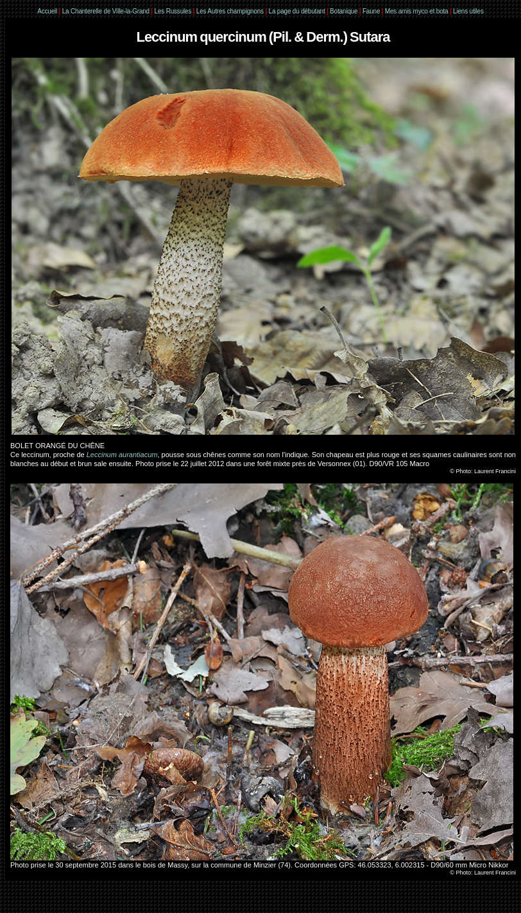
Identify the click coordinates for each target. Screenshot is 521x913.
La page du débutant (297, 11)
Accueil (47, 11)
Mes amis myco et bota (416, 11)
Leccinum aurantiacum (122, 454)
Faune (371, 11)
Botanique (343, 11)
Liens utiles (468, 11)
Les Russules (173, 11)
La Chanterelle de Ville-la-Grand (106, 11)
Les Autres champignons (230, 11)
